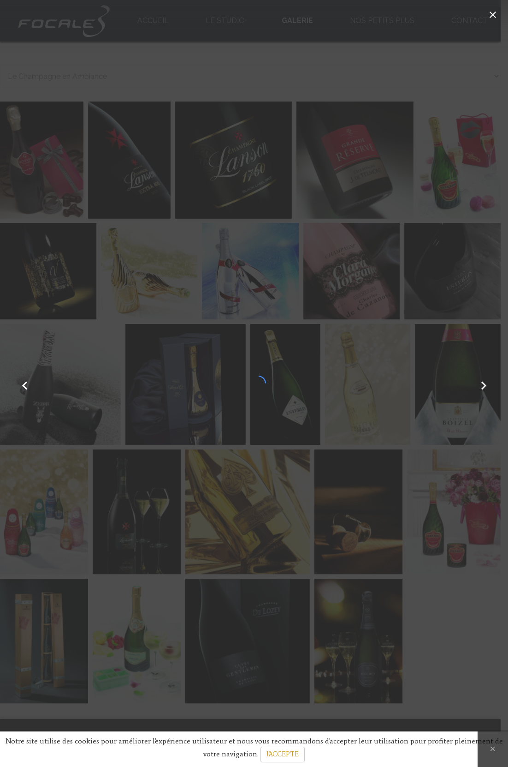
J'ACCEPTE (282, 754)
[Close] (493, 749)
